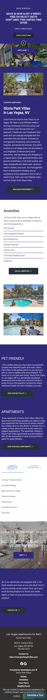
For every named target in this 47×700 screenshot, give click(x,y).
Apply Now (23, 50)
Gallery (23, 676)
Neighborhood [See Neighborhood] (23, 686)
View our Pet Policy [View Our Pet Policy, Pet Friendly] (17, 393)
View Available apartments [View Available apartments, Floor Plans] (20, 446)
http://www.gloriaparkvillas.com (23, 657)
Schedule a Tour (35, 695)
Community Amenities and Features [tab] (12, 467)
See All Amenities (23, 271)
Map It (23, 555)
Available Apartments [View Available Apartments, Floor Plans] (23, 189)
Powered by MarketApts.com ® (23, 670)
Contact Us (14, 610)
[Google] (25, 663)
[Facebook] (22, 663)
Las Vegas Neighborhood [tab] (34, 467)
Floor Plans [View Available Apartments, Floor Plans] (24, 683)
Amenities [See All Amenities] (23, 680)
